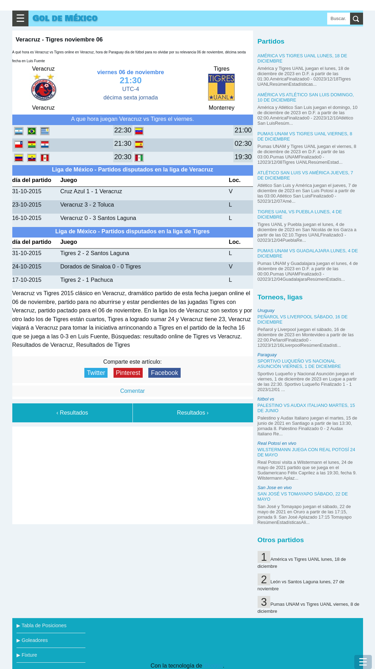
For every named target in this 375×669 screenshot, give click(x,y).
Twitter (96, 372)
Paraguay (267, 354)
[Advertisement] (132, 474)
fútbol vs (266, 399)
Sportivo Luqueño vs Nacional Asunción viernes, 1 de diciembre (299, 363)
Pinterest (128, 372)
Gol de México (65, 18)
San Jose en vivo (275, 487)
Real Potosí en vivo (277, 443)
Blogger (213, 666)
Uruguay (266, 310)
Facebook (164, 372)
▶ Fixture (27, 655)
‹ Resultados (72, 413)
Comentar (132, 391)
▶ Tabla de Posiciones (42, 625)
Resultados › (193, 413)
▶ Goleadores (32, 640)
